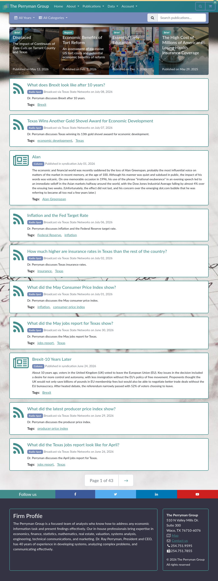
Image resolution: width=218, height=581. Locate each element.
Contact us (180, 540)
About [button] (71, 6)
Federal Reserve (49, 235)
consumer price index (69, 307)
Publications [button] (92, 6)
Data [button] (112, 6)
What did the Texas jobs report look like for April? (73, 444)
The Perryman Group (26, 6)
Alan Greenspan (54, 199)
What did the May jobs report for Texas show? (70, 323)
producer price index (52, 428)
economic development (54, 140)
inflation (71, 235)
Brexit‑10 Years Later (52, 359)
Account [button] (128, 6)
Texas (80, 140)
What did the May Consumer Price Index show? (71, 287)
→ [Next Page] (126, 480)
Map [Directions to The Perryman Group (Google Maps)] (175, 535)
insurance (44, 271)
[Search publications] (181, 17)
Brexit (41, 104)
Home (58, 6)
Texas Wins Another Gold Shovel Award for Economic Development (90, 120)
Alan (36, 156)
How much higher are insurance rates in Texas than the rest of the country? (97, 251)
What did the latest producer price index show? (71, 408)
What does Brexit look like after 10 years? (66, 84)
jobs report (45, 343)
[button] (24, 17)
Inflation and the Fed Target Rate (57, 215)
